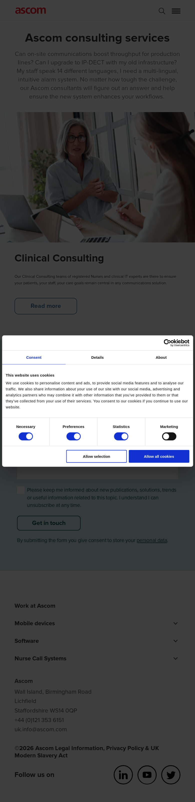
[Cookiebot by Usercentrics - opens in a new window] (167, 342)
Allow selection (96, 456)
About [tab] (161, 357)
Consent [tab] (34, 357)
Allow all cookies (159, 456)
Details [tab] (97, 357)
